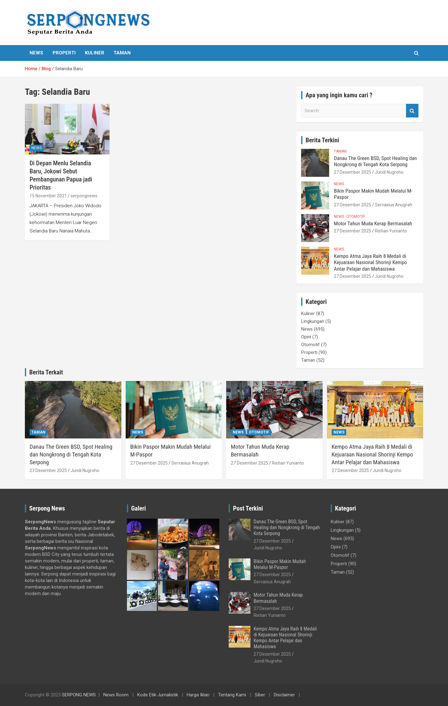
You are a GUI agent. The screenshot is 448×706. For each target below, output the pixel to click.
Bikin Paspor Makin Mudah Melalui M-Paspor (280, 564)
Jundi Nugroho (389, 172)
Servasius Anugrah (393, 204)
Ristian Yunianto (391, 230)
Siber (260, 695)
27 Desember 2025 (352, 172)
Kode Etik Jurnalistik (157, 695)
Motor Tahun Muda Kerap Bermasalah (373, 223)
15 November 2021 (48, 195)
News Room (115, 695)
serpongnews (84, 195)
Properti (64, 53)
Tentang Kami (232, 695)
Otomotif (355, 216)
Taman (122, 53)
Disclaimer (284, 695)
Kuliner (94, 53)
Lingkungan (312, 321)
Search (412, 111)
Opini (306, 337)
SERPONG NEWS (79, 695)
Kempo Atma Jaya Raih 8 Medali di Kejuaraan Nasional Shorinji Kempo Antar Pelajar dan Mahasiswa (370, 262)
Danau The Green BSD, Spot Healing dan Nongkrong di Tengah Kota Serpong (375, 161)
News (36, 53)
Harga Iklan (198, 695)
